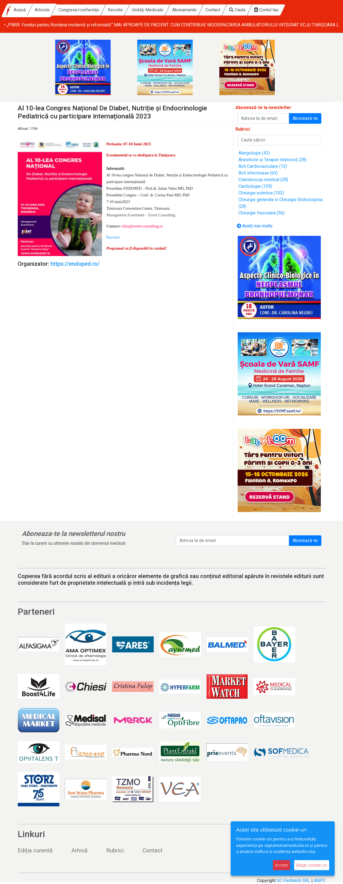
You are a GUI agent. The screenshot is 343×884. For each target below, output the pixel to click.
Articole (90, 9)
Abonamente (232, 9)
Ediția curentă (35, 850)
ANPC (320, 880)
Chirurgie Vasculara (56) (261, 213)
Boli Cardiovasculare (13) (262, 166)
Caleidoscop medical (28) (263, 179)
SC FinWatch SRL (293, 880)
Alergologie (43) (254, 153)
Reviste (163, 9)
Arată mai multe (255, 226)
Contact (261, 9)
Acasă (68, 9)
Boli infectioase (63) (258, 173)
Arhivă (79, 850)
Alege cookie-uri (311, 865)
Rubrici (115, 850)
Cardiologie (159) (255, 186)
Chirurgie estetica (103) (261, 193)
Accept (281, 865)
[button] (113, 237)
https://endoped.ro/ (75, 263)
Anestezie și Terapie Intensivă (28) (272, 159)
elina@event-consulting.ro (142, 226)
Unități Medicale (196, 9)
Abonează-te (305, 118)
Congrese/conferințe (127, 9)
